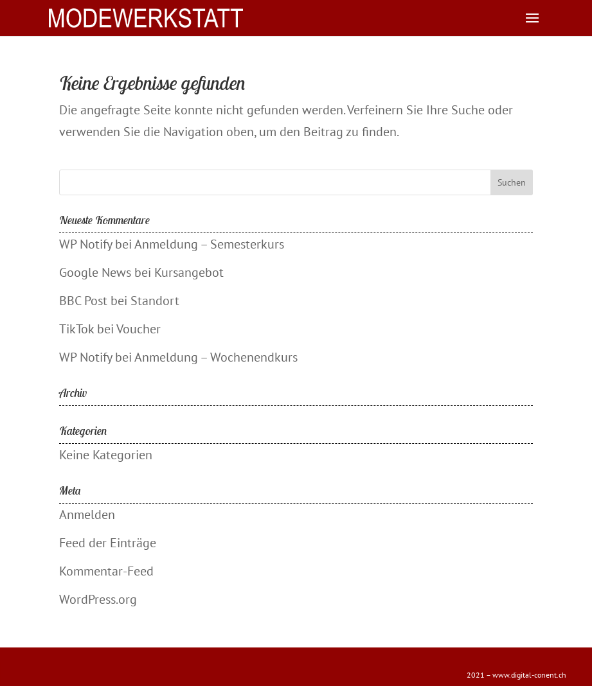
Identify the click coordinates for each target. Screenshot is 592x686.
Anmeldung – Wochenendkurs (216, 357)
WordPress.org (98, 599)
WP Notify (85, 244)
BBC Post (83, 300)
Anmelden (87, 514)
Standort (154, 300)
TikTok (76, 329)
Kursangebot (189, 272)
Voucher (138, 329)
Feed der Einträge (107, 542)
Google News (95, 272)
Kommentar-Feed (106, 571)
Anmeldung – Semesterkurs (209, 244)
